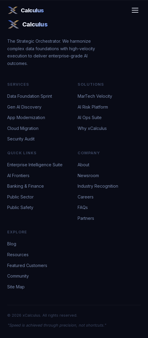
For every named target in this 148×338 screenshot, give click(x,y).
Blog (11, 243)
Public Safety (20, 207)
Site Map (16, 286)
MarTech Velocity (95, 96)
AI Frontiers (18, 175)
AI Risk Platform (93, 106)
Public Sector (20, 196)
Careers (86, 196)
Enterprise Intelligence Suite (35, 164)
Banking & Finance (25, 186)
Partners (86, 218)
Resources (18, 254)
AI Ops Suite (90, 117)
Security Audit (21, 138)
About (83, 164)
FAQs (83, 207)
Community (18, 275)
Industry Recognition (98, 186)
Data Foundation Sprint (29, 96)
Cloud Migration (23, 128)
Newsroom (88, 175)
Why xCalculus (92, 128)
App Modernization (26, 117)
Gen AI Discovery (24, 106)
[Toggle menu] (135, 10)
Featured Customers (27, 265)
